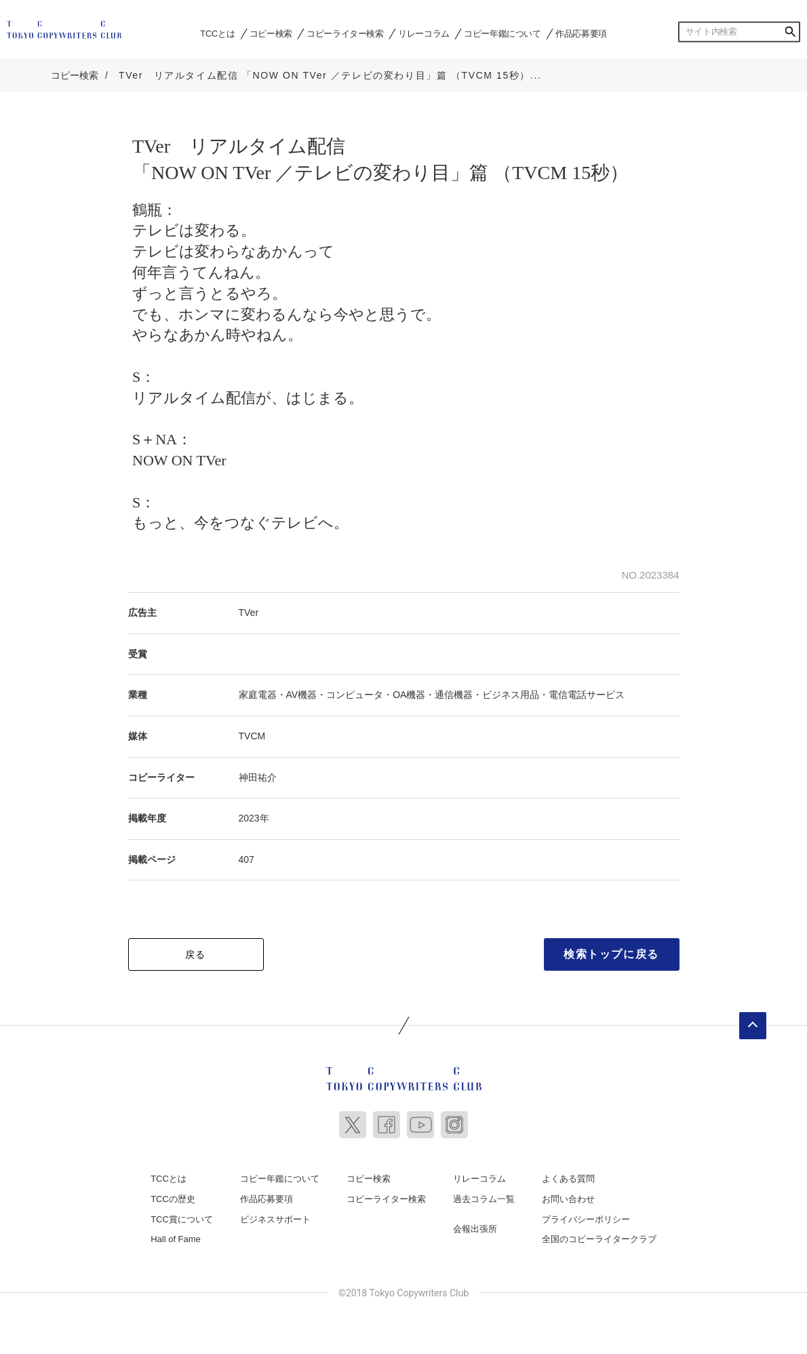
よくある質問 (568, 1179)
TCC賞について (182, 1219)
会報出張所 (475, 1229)
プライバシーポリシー (586, 1219)
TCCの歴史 (173, 1199)
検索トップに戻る (611, 954)
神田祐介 (258, 777)
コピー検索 (271, 33)
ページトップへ (752, 1025)
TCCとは (217, 33)
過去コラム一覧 (484, 1199)
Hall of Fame (176, 1239)
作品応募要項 (581, 33)
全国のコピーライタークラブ (599, 1239)
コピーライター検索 (345, 33)
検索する (790, 32)
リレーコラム (424, 33)
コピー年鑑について (502, 33)
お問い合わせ (568, 1199)
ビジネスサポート (275, 1219)
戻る (195, 954)
